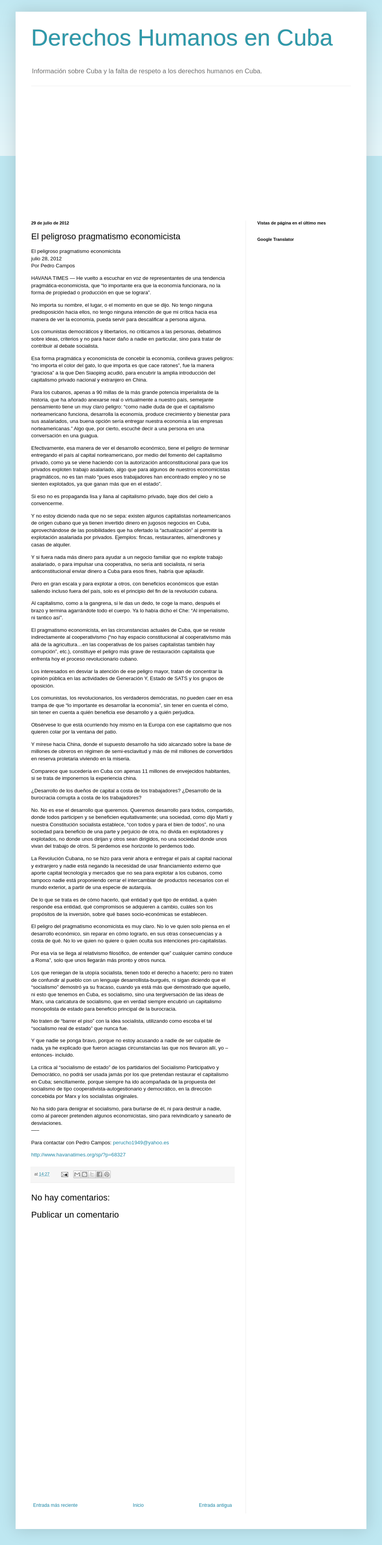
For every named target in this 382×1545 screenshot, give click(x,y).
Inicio (138, 1505)
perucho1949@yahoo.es (141, 1142)
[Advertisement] (150, 152)
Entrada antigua (215, 1505)
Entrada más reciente (55, 1505)
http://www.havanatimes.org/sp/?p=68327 (78, 1155)
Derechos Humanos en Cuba (182, 38)
